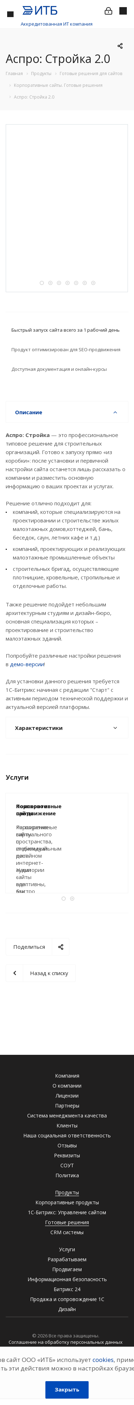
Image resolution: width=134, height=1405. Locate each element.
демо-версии (27, 664)
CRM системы (67, 1232)
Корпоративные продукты (67, 1202)
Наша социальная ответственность (67, 1135)
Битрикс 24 (67, 1289)
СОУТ (67, 1165)
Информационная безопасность (67, 1279)
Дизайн (67, 1309)
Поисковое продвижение (52, 806)
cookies (103, 1360)
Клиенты (67, 1125)
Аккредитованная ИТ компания (57, 24)
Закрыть (67, 1389)
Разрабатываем (67, 1259)
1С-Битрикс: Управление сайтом (67, 1212)
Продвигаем (67, 1269)
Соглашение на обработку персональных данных (66, 1342)
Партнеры (67, 1105)
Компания (67, 1075)
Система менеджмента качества (67, 1115)
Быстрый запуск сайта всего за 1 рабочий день (65, 330)
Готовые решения (67, 1222)
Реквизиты (67, 1155)
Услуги (67, 1249)
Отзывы (67, 1145)
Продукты (67, 1192)
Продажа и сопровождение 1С (67, 1299)
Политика (67, 1175)
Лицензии (67, 1095)
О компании (67, 1085)
